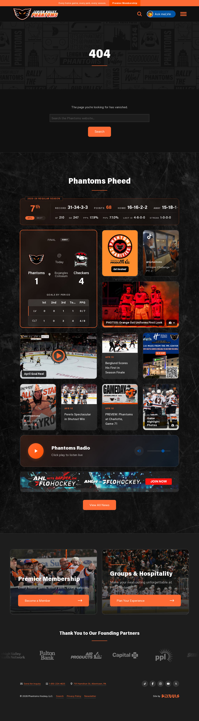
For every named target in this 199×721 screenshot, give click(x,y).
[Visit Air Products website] (96, 655)
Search (60, 696)
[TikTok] (145, 684)
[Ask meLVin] (161, 13)
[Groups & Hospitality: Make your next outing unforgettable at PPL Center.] (145, 582)
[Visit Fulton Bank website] (57, 655)
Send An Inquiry (32, 684)
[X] (176, 684)
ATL (30, 218)
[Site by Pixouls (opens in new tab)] (170, 696)
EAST (40, 218)
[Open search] (139, 14)
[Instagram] (160, 684)
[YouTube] (168, 684)
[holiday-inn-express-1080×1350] (161, 356)
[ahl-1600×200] (99, 481)
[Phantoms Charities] (120, 253)
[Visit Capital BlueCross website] (135, 655)
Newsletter (90, 696)
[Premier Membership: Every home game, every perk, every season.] (53, 582)
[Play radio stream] (36, 451)
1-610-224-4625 (57, 684)
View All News (99, 505)
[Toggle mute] (139, 451)
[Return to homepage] (35, 14)
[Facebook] (153, 684)
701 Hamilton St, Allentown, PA (90, 684)
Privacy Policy (74, 696)
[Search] (99, 118)
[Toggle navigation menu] (183, 14)
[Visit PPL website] (174, 655)
